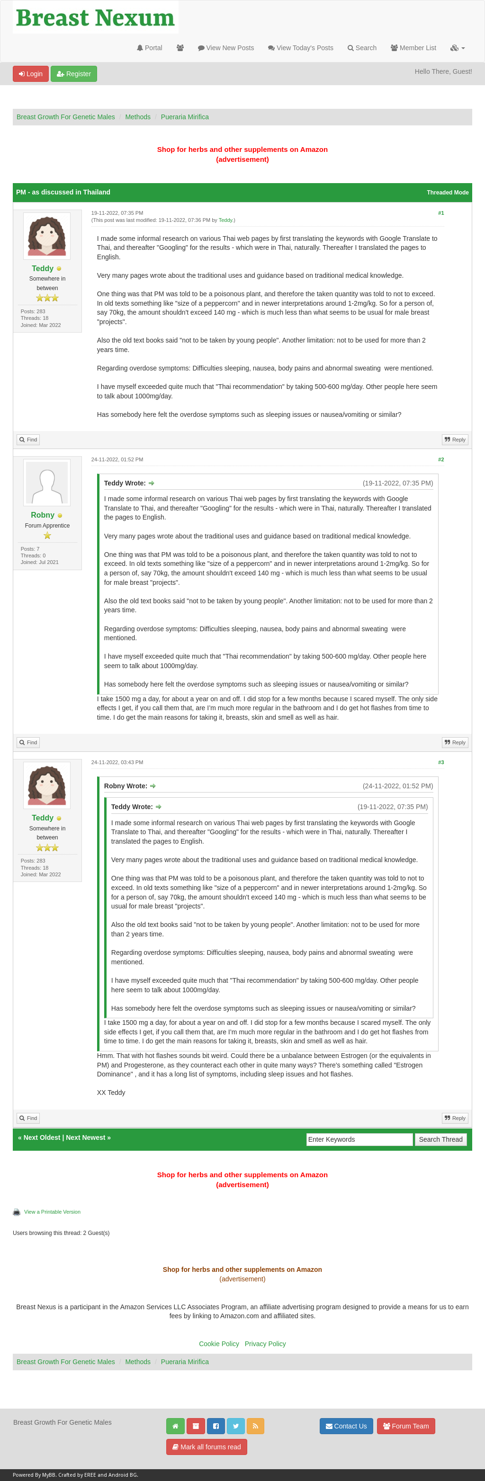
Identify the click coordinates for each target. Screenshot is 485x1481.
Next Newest (85, 1137)
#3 (441, 762)
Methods (138, 117)
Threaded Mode (448, 192)
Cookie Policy (219, 1344)
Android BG (122, 1475)
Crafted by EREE (77, 1475)
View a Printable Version (52, 1212)
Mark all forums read (206, 1447)
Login (31, 74)
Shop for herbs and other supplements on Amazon (242, 149)
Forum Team (406, 1426)
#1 (441, 213)
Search (362, 48)
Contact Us (346, 1426)
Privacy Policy (265, 1344)
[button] (457, 48)
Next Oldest (42, 1137)
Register (74, 74)
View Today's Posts (300, 48)
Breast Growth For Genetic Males (66, 117)
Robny (42, 515)
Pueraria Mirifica (185, 117)
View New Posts (226, 48)
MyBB (48, 1475)
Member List (413, 48)
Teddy (43, 268)
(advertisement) (242, 159)
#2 (441, 459)
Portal (149, 48)
